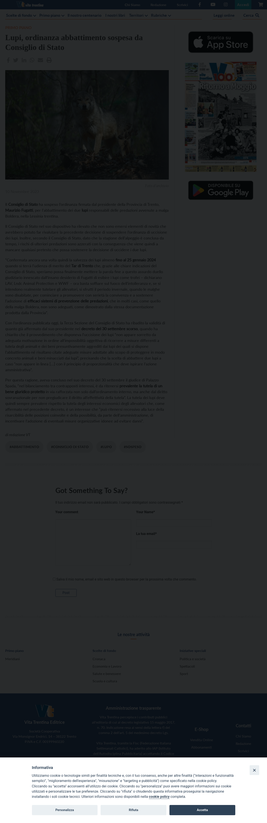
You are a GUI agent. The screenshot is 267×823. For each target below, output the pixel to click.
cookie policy (159, 797)
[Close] (254, 770)
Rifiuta (133, 810)
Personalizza (64, 810)
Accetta (202, 810)
